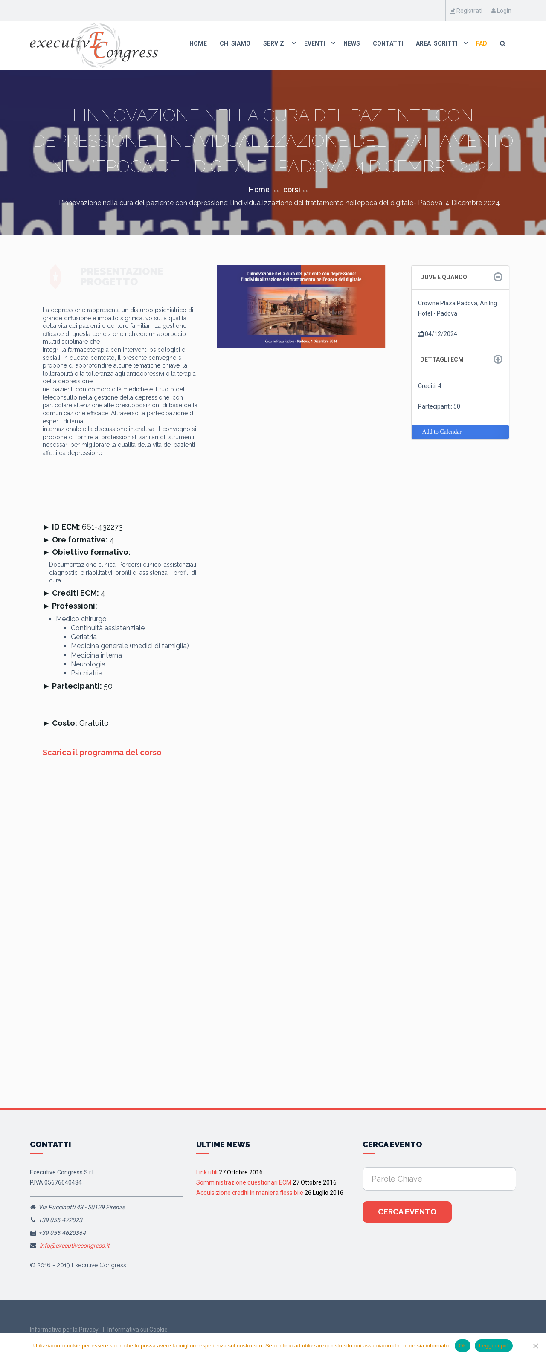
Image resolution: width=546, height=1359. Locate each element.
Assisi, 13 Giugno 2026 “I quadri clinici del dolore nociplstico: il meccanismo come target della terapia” (87, 985)
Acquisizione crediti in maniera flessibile (249, 1192)
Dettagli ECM (442, 359)
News (351, 43)
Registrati (466, 10)
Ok (462, 1345)
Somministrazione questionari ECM (243, 1182)
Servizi (274, 43)
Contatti (388, 43)
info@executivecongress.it (75, 1245)
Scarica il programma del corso (102, 752)
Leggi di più (494, 1345)
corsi (291, 189)
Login (501, 10)
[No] (535, 1346)
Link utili (207, 1172)
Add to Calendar (442, 432)
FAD (481, 43)
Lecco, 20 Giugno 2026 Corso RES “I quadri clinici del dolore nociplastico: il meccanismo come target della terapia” (326, 988)
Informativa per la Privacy (64, 1329)
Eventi (314, 43)
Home (198, 43)
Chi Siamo (235, 43)
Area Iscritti (437, 43)
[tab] (460, 277)
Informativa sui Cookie (137, 1329)
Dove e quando (443, 277)
